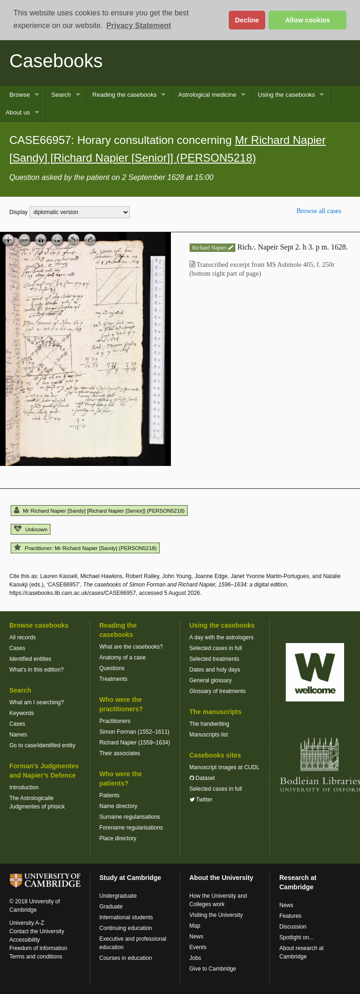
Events (198, 947)
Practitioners (115, 721)
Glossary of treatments (218, 691)
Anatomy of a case (122, 657)
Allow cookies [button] (307, 20)
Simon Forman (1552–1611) (134, 732)
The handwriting (209, 724)
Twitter (201, 799)
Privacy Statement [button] (138, 25)
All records (22, 637)
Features (290, 916)
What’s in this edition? (36, 669)
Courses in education (125, 958)
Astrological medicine (207, 94)
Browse (19, 94)
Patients (109, 795)
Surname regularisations (129, 817)
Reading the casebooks (124, 94)
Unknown (30, 529)
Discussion (292, 926)
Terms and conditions (35, 956)
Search (61, 94)
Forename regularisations (131, 827)
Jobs (195, 958)
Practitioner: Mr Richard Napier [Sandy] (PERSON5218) (85, 548)
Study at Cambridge (130, 877)
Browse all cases (318, 211)
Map (195, 925)
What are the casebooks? (131, 647)
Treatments (113, 679)
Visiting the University (216, 915)
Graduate (111, 906)
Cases (17, 648)
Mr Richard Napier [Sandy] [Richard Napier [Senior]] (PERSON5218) (99, 511)
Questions (112, 668)
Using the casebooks (286, 94)
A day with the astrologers (222, 637)
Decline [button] (247, 20)
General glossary (211, 680)
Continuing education (125, 928)
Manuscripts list (209, 734)
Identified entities (30, 659)
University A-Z (26, 923)
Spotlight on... (296, 937)
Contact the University (36, 931)
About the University (222, 877)
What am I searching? (36, 702)
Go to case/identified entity (42, 745)
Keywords (21, 713)
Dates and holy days (215, 669)
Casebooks (56, 60)
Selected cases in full (216, 648)
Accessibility (24, 940)
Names (18, 734)
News (197, 936)
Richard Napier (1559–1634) (134, 742)
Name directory (118, 806)
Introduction (24, 787)
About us (18, 112)
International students (126, 917)
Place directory (117, 838)
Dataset (202, 778)
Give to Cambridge (213, 968)
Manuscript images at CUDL (225, 767)
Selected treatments (215, 659)
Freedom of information (38, 948)
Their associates (119, 753)
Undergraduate (118, 896)
